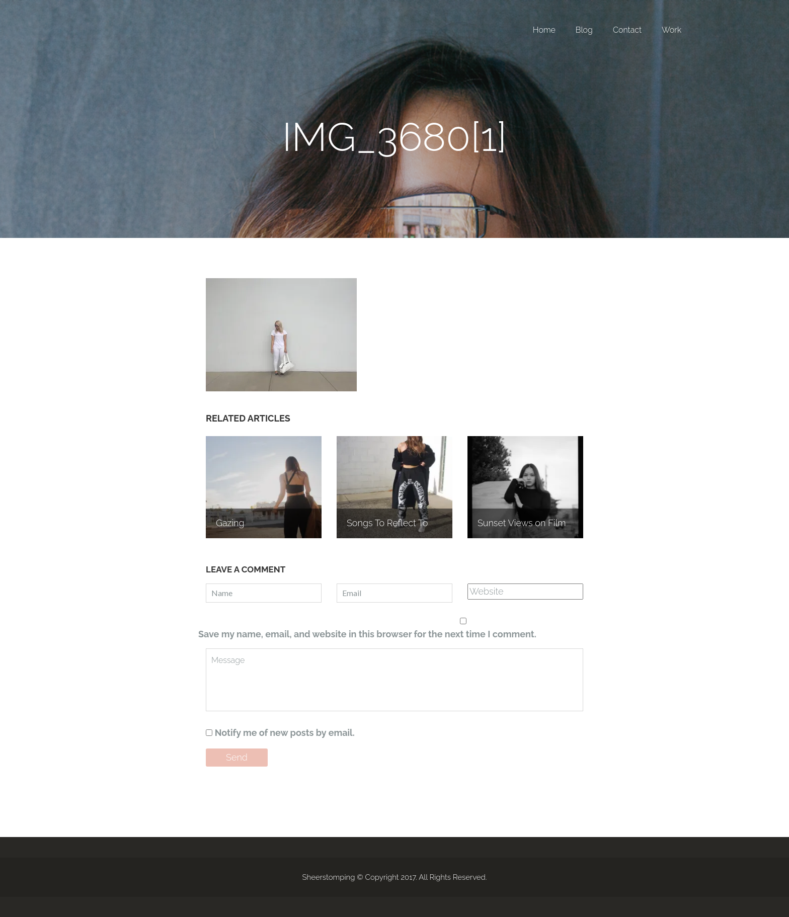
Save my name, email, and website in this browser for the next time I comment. (367, 634)
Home (544, 30)
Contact (627, 30)
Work (671, 30)
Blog (584, 30)
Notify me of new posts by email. (285, 732)
